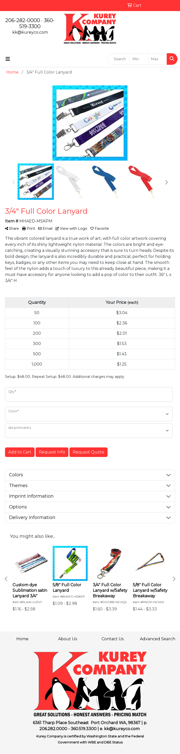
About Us (67, 638)
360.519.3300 (84, 728)
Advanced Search (157, 638)
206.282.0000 (53, 728)
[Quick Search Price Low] (139, 59)
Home (22, 638)
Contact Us (113, 638)
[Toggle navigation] (8, 59)
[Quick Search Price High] (157, 59)
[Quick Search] (118, 59)
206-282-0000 (22, 20)
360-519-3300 (37, 23)
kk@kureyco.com (30, 32)
